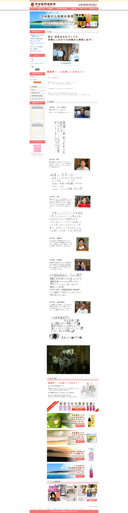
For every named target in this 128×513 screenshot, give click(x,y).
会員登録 (66, 509)
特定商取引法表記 (57, 509)
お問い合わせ (82, 509)
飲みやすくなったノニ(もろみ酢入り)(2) (38, 35)
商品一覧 (41, 509)
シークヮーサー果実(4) (37, 46)
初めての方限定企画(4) (37, 38)
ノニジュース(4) (36, 40)
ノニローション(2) (36, 51)
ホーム (34, 509)
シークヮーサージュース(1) (38, 43)
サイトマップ (92, 509)
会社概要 (48, 509)
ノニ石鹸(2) (35, 48)
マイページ (73, 509)
